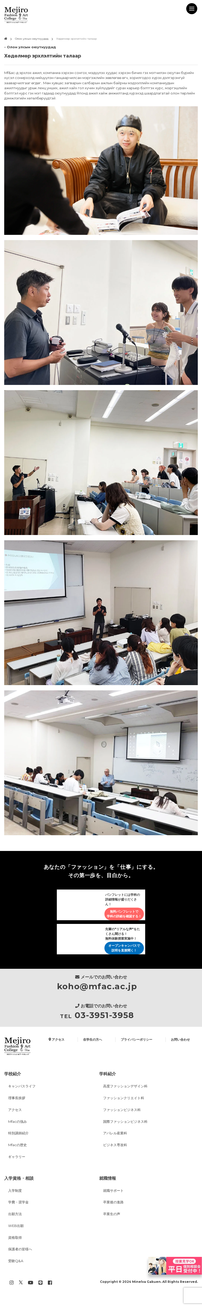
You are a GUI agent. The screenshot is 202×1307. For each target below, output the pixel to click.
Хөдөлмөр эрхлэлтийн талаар (76, 38)
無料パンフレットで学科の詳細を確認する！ (124, 914)
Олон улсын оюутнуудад (31, 38)
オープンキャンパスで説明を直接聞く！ (124, 949)
